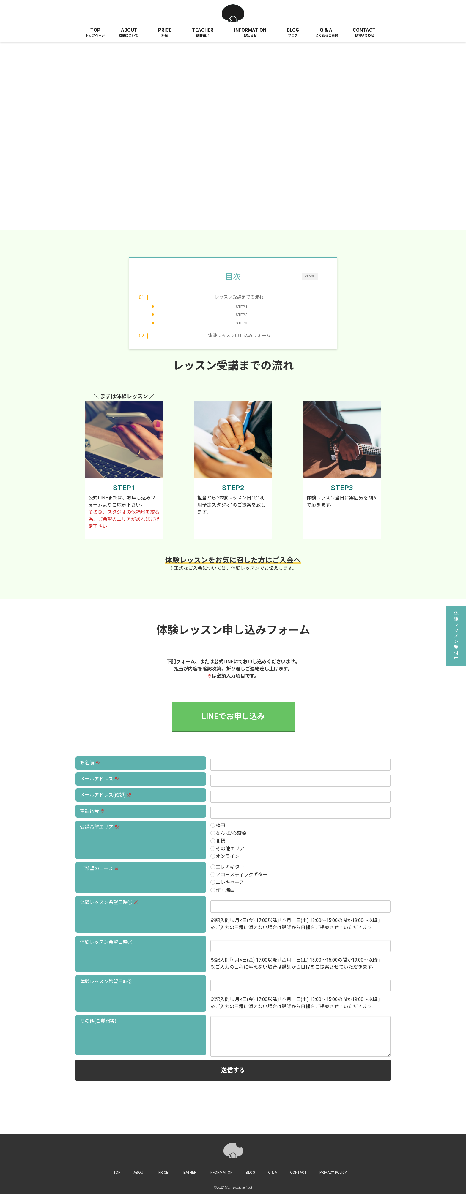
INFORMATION (250, 30)
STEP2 (242, 314)
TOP (95, 30)
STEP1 (242, 306)
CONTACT (364, 30)
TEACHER (202, 30)
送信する (305, 1076)
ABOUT (129, 30)
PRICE (164, 30)
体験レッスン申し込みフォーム (239, 340)
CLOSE (309, 276)
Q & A (326, 30)
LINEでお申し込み (233, 722)
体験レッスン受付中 (456, 635)
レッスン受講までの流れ (239, 297)
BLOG (293, 30)
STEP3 (242, 323)
